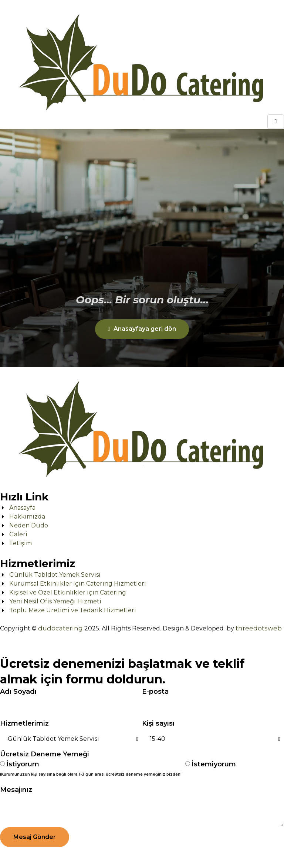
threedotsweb (259, 628)
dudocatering (60, 628)
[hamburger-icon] (275, 121)
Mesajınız (16, 790)
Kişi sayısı (158, 723)
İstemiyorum (214, 764)
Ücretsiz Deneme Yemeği (44, 754)
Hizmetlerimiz (24, 723)
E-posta (155, 691)
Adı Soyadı (18, 691)
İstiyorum (91, 769)
